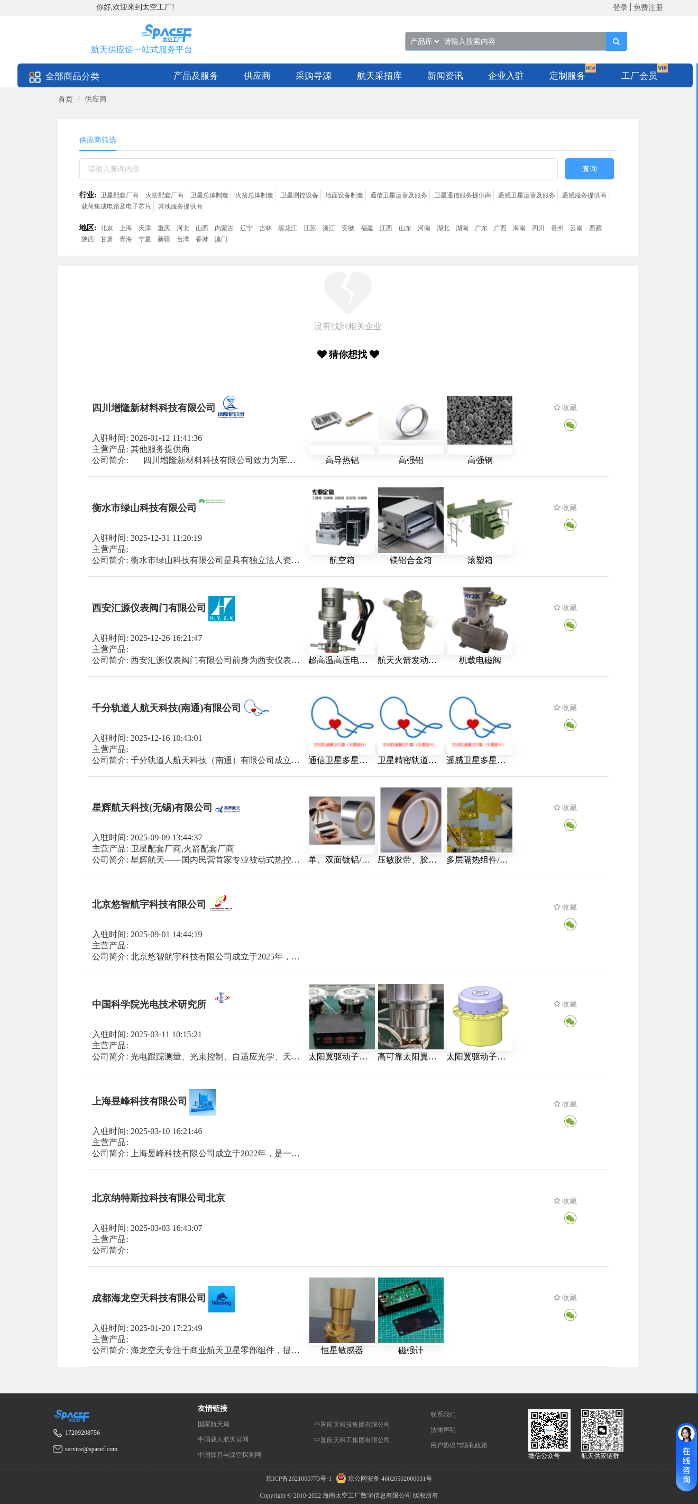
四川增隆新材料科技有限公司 (154, 408)
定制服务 (567, 76)
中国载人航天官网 (223, 1439)
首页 (65, 99)
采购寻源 (314, 76)
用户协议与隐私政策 (459, 1445)
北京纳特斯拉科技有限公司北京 (158, 1198)
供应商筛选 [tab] (97, 140)
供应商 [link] (96, 99)
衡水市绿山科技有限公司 (144, 507)
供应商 (257, 76)
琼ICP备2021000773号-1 (300, 1478)
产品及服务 (195, 76)
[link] (65, 99)
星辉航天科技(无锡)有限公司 (152, 807)
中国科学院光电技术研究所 (149, 1004)
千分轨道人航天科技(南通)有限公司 (166, 707)
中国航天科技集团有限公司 (352, 1424)
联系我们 (443, 1414)
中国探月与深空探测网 (229, 1454)
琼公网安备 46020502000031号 (382, 1478)
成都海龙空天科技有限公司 (149, 1298)
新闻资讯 (445, 76)
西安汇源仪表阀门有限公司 (149, 607)
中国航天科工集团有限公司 (352, 1440)
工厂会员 (639, 76)
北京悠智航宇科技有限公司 (149, 904)
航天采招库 (379, 76)
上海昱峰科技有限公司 (139, 1101)
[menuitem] (195, 75)
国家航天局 (213, 1424)
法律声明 (443, 1430)
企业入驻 (506, 76)
